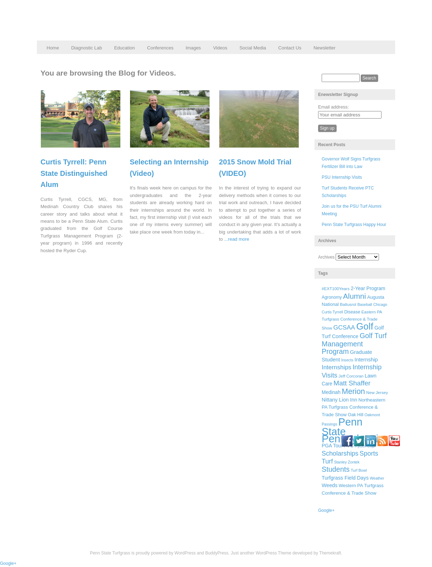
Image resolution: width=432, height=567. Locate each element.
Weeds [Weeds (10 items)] (329, 485)
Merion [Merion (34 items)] (353, 391)
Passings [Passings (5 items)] (329, 424)
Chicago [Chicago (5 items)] (380, 304)
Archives (326, 257)
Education (124, 48)
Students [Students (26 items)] (336, 469)
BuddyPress (217, 553)
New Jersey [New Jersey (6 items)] (377, 392)
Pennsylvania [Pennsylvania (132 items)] (353, 439)
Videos (220, 48)
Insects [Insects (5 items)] (347, 360)
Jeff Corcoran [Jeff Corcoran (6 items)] (351, 376)
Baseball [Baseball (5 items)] (364, 304)
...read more (236, 239)
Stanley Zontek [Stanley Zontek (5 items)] (347, 462)
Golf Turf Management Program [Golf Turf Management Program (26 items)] (354, 343)
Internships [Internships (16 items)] (336, 367)
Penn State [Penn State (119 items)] (342, 426)
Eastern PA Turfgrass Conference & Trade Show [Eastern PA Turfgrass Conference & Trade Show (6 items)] (352, 320)
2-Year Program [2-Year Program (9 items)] (368, 288)
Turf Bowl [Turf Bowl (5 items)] (359, 470)
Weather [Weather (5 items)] (377, 478)
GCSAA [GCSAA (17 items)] (344, 327)
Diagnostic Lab (86, 48)
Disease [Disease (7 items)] (352, 311)
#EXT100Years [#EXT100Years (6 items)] (336, 288)
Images (193, 48)
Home (53, 48)
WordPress (185, 553)
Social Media (252, 48)
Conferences (160, 48)
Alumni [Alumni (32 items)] (354, 296)
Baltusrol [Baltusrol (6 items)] (348, 304)
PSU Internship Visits (342, 177)
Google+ (326, 510)
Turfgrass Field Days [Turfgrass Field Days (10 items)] (345, 478)
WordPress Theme (274, 553)
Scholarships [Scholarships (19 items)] (340, 453)
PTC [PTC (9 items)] (349, 445)
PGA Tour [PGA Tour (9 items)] (332, 445)
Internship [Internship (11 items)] (366, 359)
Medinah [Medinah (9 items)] (331, 392)
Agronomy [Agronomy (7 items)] (332, 297)
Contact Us (289, 48)
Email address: (333, 107)
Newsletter (324, 48)
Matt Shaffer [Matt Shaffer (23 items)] (351, 383)
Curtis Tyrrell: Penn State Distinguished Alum (73, 173)
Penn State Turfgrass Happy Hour (354, 224)
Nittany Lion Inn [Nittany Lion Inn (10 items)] (339, 400)
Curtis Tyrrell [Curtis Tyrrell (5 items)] (332, 312)
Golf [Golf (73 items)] (364, 326)
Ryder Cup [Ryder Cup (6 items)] (365, 445)
